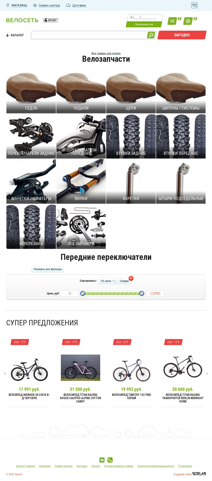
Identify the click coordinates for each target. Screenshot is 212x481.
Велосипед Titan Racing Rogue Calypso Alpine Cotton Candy (80, 398)
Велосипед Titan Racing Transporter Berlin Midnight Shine (183, 398)
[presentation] (5, 373)
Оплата (95, 466)
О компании (185, 466)
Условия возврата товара (118, 466)
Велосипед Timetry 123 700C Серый (131, 396)
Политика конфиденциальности (155, 466)
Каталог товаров (25, 466)
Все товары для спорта (106, 53)
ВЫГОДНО (182, 35)
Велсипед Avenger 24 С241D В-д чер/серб (29, 396)
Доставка (82, 466)
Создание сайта (189, 474)
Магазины (45, 466)
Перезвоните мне (144, 24)
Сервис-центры (63, 466)
